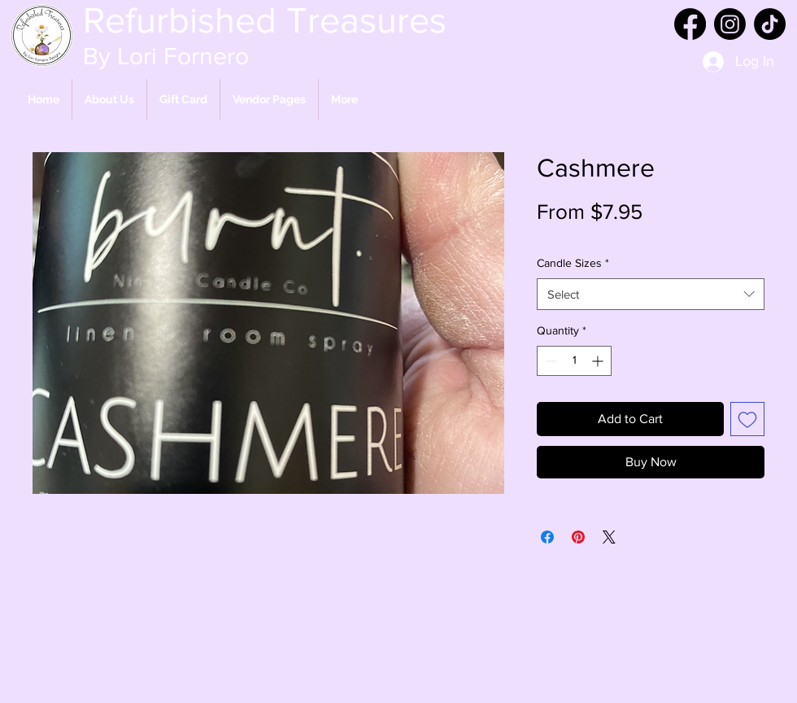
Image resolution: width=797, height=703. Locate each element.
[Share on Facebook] (547, 537)
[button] (269, 99)
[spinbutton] (574, 361)
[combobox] (650, 294)
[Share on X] (609, 537)
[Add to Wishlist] (747, 419)
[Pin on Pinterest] (578, 537)
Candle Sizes (573, 262)
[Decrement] (549, 361)
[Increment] (599, 361)
